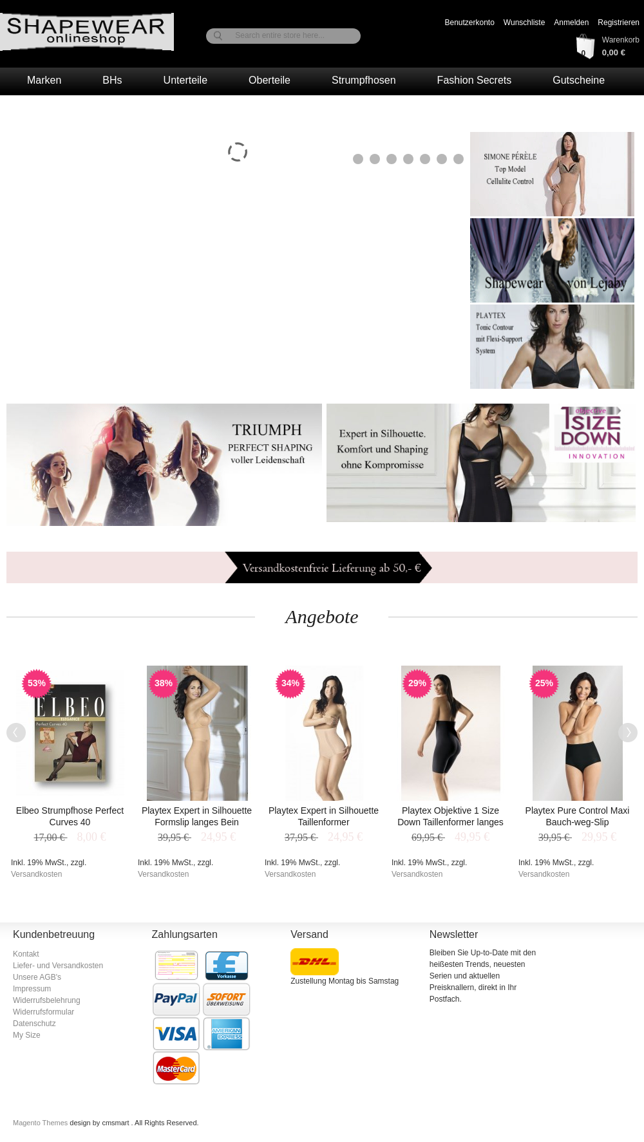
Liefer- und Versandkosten (58, 965)
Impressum (32, 988)
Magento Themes (41, 1123)
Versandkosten (36, 874)
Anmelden (571, 22)
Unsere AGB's (37, 977)
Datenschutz (34, 1023)
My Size (27, 1035)
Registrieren (618, 22)
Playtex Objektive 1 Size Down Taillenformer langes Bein (450, 822)
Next (628, 732)
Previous (16, 732)
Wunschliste (524, 22)
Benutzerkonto (469, 22)
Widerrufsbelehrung (46, 1000)
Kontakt (26, 954)
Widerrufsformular (43, 1011)
